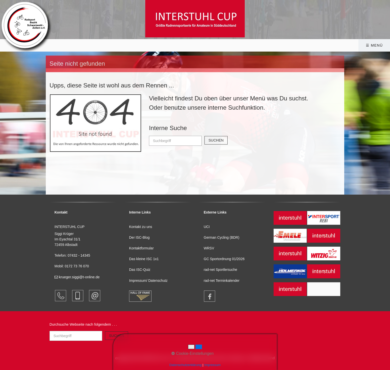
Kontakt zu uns (140, 227)
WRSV (209, 248)
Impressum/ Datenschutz (148, 281)
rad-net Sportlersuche (220, 270)
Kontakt (283, 45)
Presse (247, 45)
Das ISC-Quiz (139, 270)
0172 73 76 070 (77, 266)
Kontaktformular (141, 248)
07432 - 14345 (79, 255)
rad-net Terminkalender (222, 281)
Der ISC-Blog (139, 237)
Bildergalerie (203, 45)
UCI (207, 227)
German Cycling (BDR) (221, 237)
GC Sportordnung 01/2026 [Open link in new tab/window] (224, 259)
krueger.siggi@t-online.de (76, 277)
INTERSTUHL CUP (111, 45)
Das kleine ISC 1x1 (144, 259)
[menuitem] (113, 45)
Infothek (158, 45)
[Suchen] (216, 140)
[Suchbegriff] (175, 141)
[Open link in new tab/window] (207, 296)
